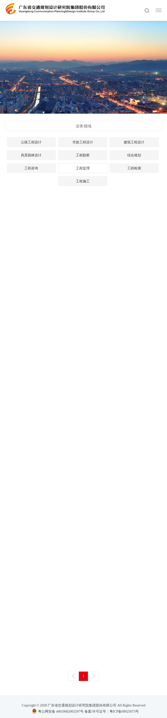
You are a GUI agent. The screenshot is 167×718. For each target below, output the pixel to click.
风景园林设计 (31, 155)
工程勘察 (83, 155)
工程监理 (83, 168)
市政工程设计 (82, 142)
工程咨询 (31, 168)
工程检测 (134, 168)
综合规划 (134, 155)
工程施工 (83, 181)
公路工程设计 (31, 142)
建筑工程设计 (134, 142)
